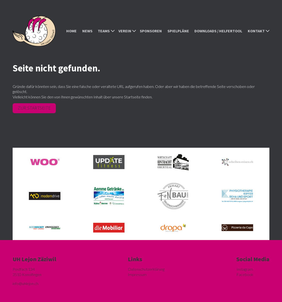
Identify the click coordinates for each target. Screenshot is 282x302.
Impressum (137, 274)
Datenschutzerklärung (146, 269)
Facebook (244, 274)
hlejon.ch (25, 283)
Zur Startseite (34, 108)
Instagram (244, 269)
